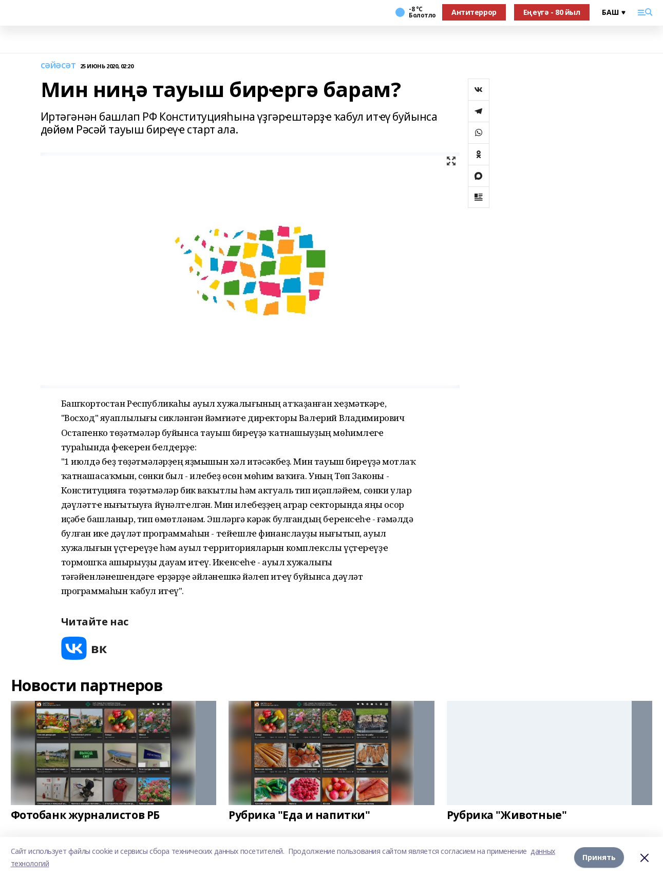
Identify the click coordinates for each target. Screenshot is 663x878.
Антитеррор (474, 12)
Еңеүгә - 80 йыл (551, 12)
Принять (599, 857)
